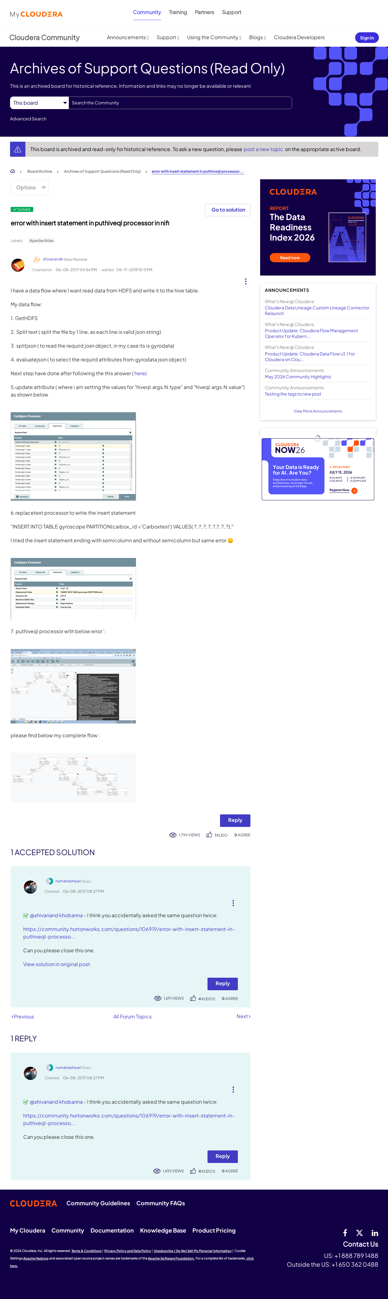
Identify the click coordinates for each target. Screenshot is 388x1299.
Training (178, 12)
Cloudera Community (44, 37)
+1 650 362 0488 (355, 1264)
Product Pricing (214, 1230)
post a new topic (264, 149)
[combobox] (180, 103)
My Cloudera (27, 1230)
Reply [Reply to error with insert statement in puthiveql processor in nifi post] (235, 820)
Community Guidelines (98, 1203)
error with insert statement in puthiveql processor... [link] (198, 171)
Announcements (126, 37)
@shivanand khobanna (56, 915)
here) (140, 373)
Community (147, 12)
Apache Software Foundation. (171, 1258)
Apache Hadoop (36, 1258)
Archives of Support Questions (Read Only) (102, 171)
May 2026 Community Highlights (298, 376)
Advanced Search (28, 118)
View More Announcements (318, 411)
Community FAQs (160, 1203)
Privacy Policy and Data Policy (127, 1251)
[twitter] (359, 1232)
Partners (204, 12)
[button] (243, 280)
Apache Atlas (41, 240)
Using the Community (213, 37)
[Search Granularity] (39, 102)
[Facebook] (345, 1232)
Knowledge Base (163, 1230)
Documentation (112, 1230)
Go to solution (228, 209)
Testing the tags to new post (293, 394)
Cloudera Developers (299, 37)
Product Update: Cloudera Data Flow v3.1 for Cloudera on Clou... (310, 356)
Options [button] (26, 187)
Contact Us (360, 1244)
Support (231, 12)
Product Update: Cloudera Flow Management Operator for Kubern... (311, 333)
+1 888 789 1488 (356, 1255)
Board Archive (39, 171)
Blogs (256, 37)
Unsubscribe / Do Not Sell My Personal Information (193, 1251)
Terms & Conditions (86, 1251)
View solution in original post (56, 964)
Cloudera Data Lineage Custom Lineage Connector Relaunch (317, 310)
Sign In (367, 37)
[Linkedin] (375, 1232)
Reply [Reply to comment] (223, 983)
